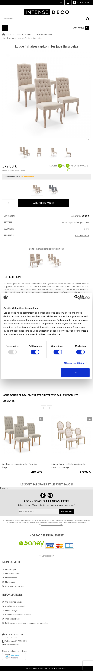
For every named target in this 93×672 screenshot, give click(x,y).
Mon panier (8, 582)
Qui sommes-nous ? (12, 602)
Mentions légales (10, 610)
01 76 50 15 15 (81, 2)
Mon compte (9, 569)
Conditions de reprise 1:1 (14, 606)
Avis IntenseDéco (11, 619)
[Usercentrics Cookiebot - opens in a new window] (76, 297)
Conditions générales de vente (16, 614)
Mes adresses (9, 577)
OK (75, 372)
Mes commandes (11, 573)
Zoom (87, 138)
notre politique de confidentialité (52, 525)
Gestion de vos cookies (13, 586)
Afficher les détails (74, 363)
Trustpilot (4, 488)
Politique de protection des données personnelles (25, 623)
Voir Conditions (82, 235)
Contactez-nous (12, 644)
